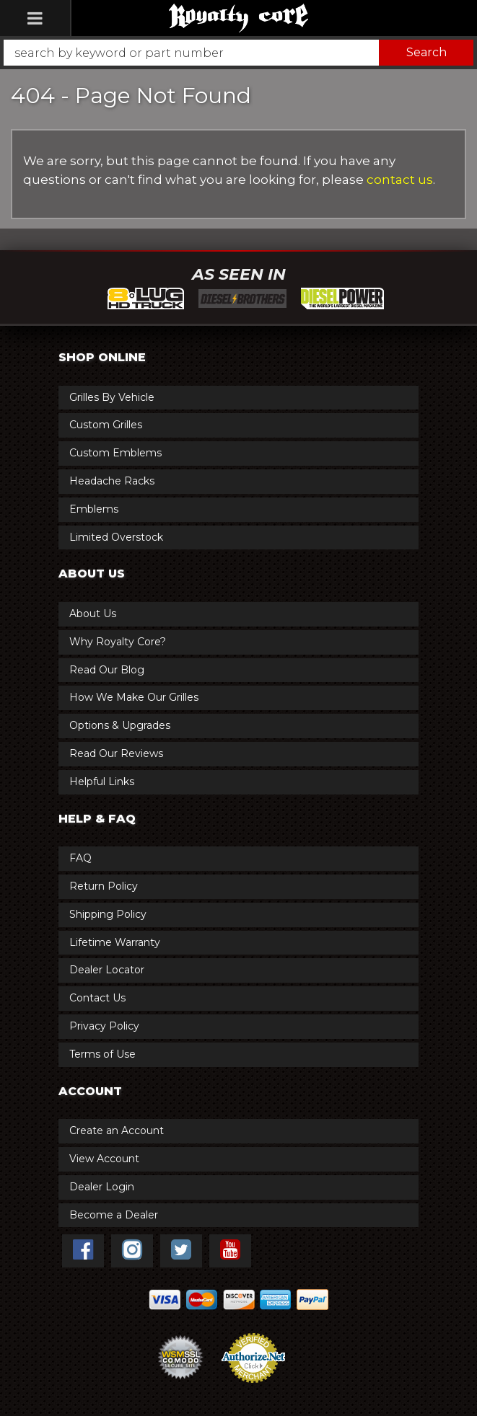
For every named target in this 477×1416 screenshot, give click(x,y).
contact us (400, 179)
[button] (238, 53)
